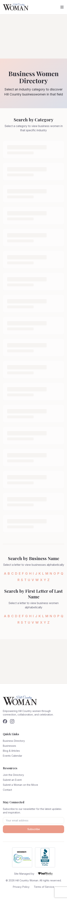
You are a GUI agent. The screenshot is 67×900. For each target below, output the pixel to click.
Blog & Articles (11, 750)
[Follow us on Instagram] (12, 721)
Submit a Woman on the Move (20, 784)
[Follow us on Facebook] (5, 721)
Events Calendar (12, 755)
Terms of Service (44, 886)
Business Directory (14, 740)
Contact (7, 789)
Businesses (9, 745)
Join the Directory (13, 774)
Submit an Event (12, 779)
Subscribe (33, 829)
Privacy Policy (21, 886)
